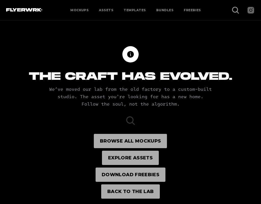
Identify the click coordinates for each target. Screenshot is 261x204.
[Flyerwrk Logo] (23, 10)
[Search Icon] (235, 10)
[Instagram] (251, 10)
